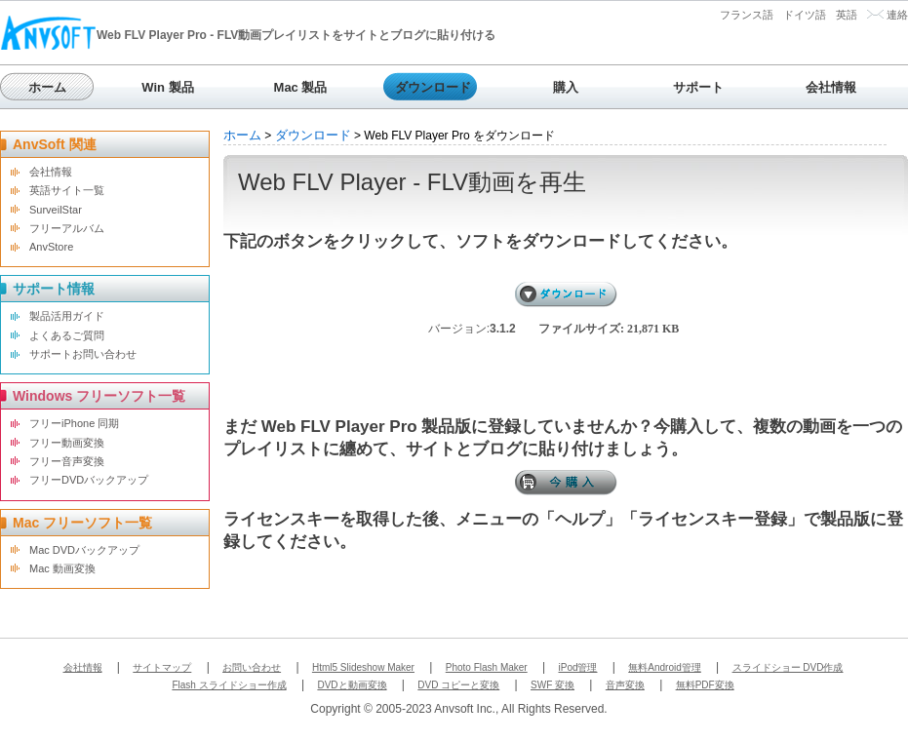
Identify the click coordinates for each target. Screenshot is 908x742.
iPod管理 (577, 667)
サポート (698, 87)
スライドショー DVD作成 (788, 667)
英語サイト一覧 (66, 190)
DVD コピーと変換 (458, 685)
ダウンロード (433, 87)
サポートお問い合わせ (83, 354)
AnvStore (51, 247)
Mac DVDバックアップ (84, 550)
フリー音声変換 (66, 461)
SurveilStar (55, 209)
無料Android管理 (664, 667)
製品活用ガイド (66, 316)
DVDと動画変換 (351, 685)
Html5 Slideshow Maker (363, 667)
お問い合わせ (251, 667)
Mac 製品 (301, 87)
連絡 (897, 14)
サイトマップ (162, 667)
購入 (565, 87)
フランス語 (746, 14)
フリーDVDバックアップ (88, 480)
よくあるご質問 (66, 335)
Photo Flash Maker (487, 667)
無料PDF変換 (705, 685)
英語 (846, 14)
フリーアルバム (66, 228)
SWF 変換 (552, 685)
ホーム (47, 87)
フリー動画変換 (66, 443)
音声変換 (625, 685)
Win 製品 (167, 87)
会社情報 (831, 87)
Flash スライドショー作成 (229, 685)
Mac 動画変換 (62, 568)
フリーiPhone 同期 (74, 423)
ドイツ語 (804, 14)
